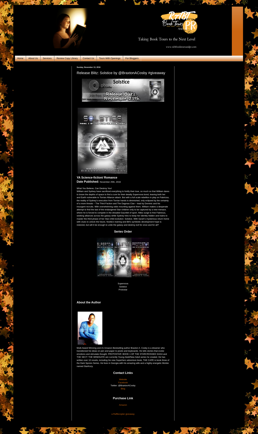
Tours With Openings (109, 58)
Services (47, 58)
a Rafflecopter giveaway (123, 414)
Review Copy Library (67, 58)
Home (20, 58)
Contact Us (88, 58)
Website (123, 379)
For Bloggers (132, 58)
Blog (123, 388)
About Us (33, 58)
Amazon (123, 405)
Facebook (123, 382)
